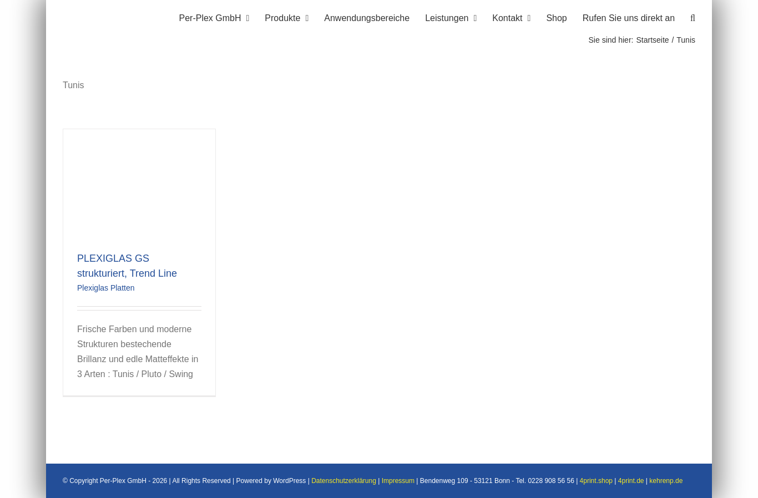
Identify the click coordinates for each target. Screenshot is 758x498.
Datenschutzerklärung (343, 481)
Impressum (398, 481)
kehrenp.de (666, 481)
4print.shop (596, 481)
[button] (692, 16)
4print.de (631, 481)
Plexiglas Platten (106, 287)
